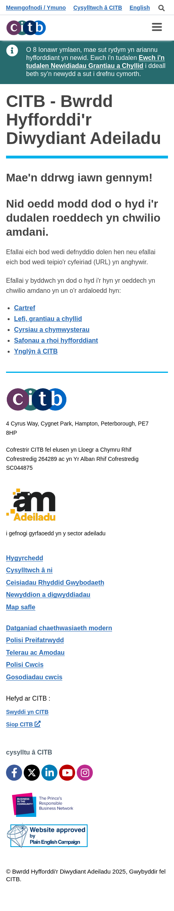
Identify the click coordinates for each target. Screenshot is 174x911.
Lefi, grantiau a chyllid (48, 318)
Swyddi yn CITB (27, 712)
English (139, 7)
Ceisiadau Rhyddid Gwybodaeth (55, 582)
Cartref (24, 307)
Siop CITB (23, 724)
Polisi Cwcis (24, 664)
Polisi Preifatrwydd (35, 640)
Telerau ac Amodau (35, 652)
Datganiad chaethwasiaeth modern (59, 628)
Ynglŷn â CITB (35, 351)
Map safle (20, 607)
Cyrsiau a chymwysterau (52, 329)
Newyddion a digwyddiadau (48, 594)
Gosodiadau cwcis (34, 677)
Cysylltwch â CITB (97, 7)
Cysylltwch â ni (29, 570)
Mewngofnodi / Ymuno (36, 7)
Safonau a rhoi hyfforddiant (56, 340)
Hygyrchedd (24, 558)
